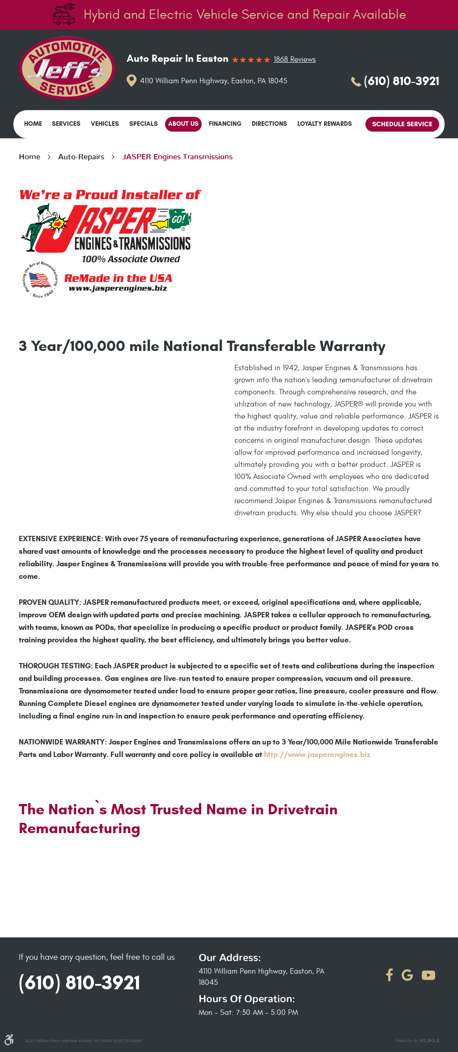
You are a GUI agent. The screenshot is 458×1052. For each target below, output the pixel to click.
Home (33, 124)
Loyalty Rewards (324, 124)
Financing (225, 124)
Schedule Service (402, 124)
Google (407, 975)
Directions (269, 124)
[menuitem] (33, 124)
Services (66, 124)
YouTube (428, 975)
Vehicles (105, 124)
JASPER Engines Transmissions (177, 157)
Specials (143, 124)
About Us (183, 124)
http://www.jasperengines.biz (317, 754)
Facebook (389, 975)
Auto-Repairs (81, 157)
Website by (417, 1041)
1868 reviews (295, 60)
